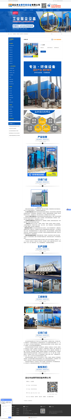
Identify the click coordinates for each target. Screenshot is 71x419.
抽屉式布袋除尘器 (49, 47)
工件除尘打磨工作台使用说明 (12, 128)
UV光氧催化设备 (11, 68)
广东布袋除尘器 (26, 400)
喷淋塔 (10, 77)
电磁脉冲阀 (10, 95)
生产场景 (17, 410)
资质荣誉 (12, 410)
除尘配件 (10, 86)
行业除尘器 (10, 63)
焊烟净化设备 (11, 79)
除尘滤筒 (10, 88)
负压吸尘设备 (11, 118)
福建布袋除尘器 (30, 400)
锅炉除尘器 (10, 56)
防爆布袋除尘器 (56, 47)
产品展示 (12, 412)
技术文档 (12, 414)
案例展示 (17, 412)
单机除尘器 (42, 47)
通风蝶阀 (10, 109)
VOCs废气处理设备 (12, 66)
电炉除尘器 (10, 54)
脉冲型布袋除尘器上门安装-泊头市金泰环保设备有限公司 (14, 133)
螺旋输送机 (10, 113)
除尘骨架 (10, 93)
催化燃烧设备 (11, 81)
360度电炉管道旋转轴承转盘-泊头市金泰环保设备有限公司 (14, 136)
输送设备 (10, 104)
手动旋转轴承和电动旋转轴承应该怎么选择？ (14, 126)
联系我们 (17, 414)
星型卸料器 (10, 111)
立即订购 (43, 51)
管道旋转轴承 (11, 97)
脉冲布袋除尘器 (11, 45)
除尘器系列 (11, 43)
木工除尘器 (10, 52)
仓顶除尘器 (10, 61)
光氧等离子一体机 (11, 70)
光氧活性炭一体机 (11, 72)
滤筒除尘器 (10, 47)
